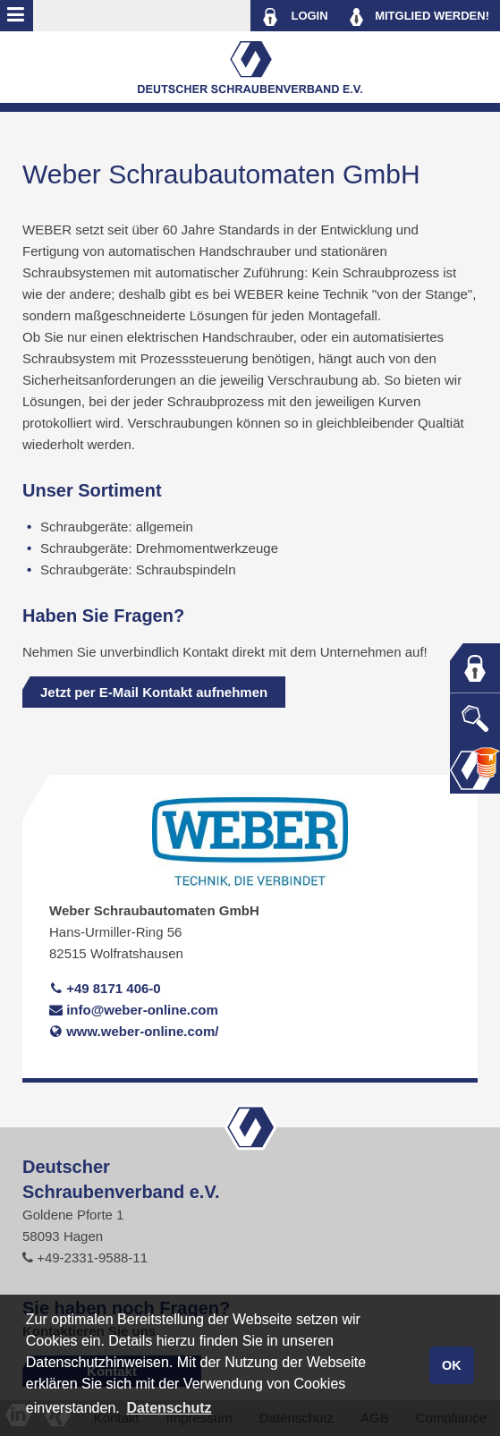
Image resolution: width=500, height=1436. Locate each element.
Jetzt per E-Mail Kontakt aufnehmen (153, 692)
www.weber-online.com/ (133, 1031)
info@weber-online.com (133, 1009)
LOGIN (294, 17)
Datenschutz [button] (168, 1407)
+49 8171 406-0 (105, 988)
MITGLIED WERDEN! (419, 17)
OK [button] (452, 1365)
